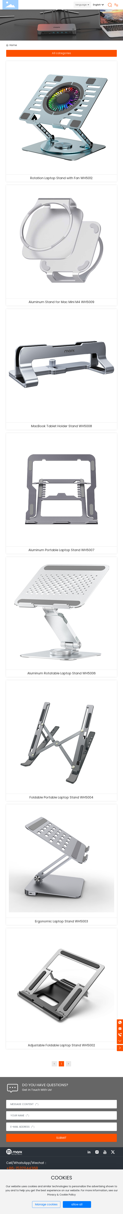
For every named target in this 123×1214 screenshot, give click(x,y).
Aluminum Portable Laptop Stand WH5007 (61, 550)
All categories (61, 53)
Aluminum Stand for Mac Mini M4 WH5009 (61, 302)
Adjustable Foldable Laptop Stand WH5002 (61, 1045)
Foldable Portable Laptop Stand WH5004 (61, 797)
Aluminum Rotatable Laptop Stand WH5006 (61, 673)
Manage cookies (46, 1204)
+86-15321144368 (22, 1168)
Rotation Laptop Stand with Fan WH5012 (61, 178)
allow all (76, 1204)
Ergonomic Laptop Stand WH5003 (61, 921)
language (81, 4)
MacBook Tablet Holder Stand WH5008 (61, 426)
